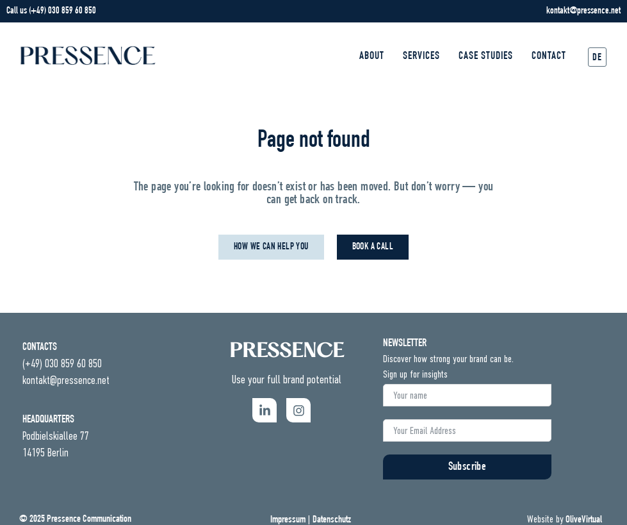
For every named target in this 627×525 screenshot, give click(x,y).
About (371, 56)
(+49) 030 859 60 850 (62, 11)
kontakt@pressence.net (583, 11)
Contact (549, 56)
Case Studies (486, 56)
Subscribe (467, 467)
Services (421, 56)
